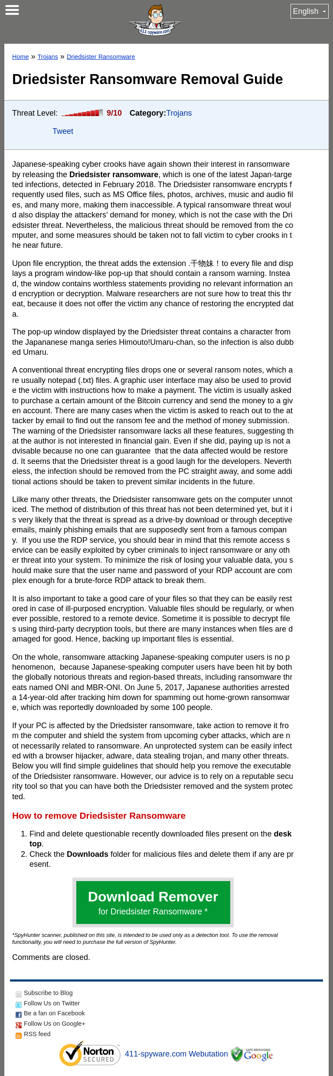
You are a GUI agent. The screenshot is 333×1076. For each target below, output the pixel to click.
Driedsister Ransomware (101, 56)
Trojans (47, 56)
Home (20, 56)
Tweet (62, 131)
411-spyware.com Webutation (176, 1054)
